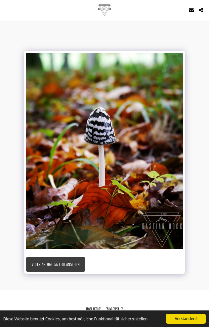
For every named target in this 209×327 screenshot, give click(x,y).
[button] (7, 10)
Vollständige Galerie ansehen (56, 264)
